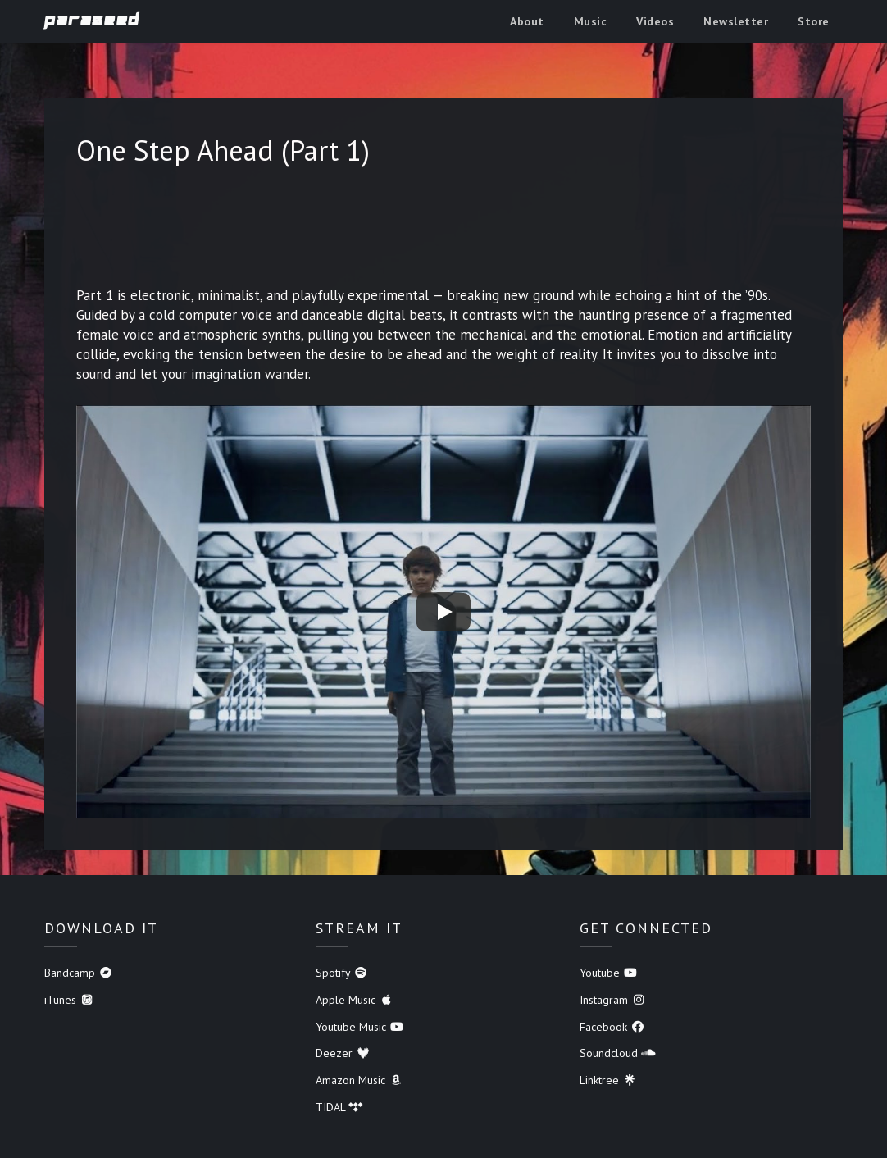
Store (814, 21)
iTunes (69, 999)
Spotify (342, 972)
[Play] (443, 611)
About (527, 21)
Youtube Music (360, 1026)
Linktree (608, 1080)
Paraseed (92, 20)
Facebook (612, 1026)
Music (590, 21)
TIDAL (339, 1107)
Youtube (609, 972)
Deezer (343, 1053)
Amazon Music (359, 1080)
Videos (655, 21)
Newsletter (735, 21)
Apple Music (354, 999)
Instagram (613, 999)
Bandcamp (78, 972)
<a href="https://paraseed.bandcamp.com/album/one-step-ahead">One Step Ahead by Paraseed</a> (443, 232)
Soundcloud (618, 1053)
